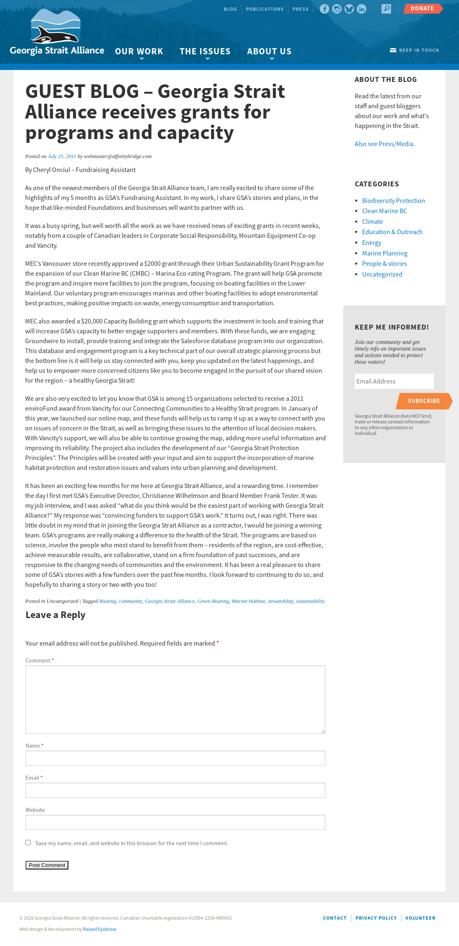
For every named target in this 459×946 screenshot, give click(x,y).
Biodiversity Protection (393, 201)
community (130, 601)
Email (34, 778)
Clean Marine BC (384, 211)
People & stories (384, 264)
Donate (422, 8)
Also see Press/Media (384, 144)
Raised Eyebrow (100, 929)
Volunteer (420, 918)
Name (35, 746)
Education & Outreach (392, 232)
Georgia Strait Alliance (169, 601)
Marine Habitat (248, 601)
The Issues (205, 52)
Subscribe (424, 401)
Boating (107, 601)
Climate (372, 222)
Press (301, 9)
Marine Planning (384, 253)
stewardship (280, 601)
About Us (269, 52)
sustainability (310, 601)
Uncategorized (382, 274)
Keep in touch (419, 50)
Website (35, 810)
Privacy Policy (376, 918)
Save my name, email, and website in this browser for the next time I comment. (131, 843)
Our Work (139, 52)
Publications (265, 9)
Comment (40, 661)
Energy (371, 243)
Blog (230, 9)
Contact (335, 918)
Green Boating (213, 601)
